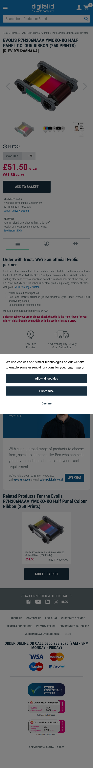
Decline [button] (46, 403)
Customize (46, 391)
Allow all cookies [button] (46, 378)
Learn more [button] (75, 367)
